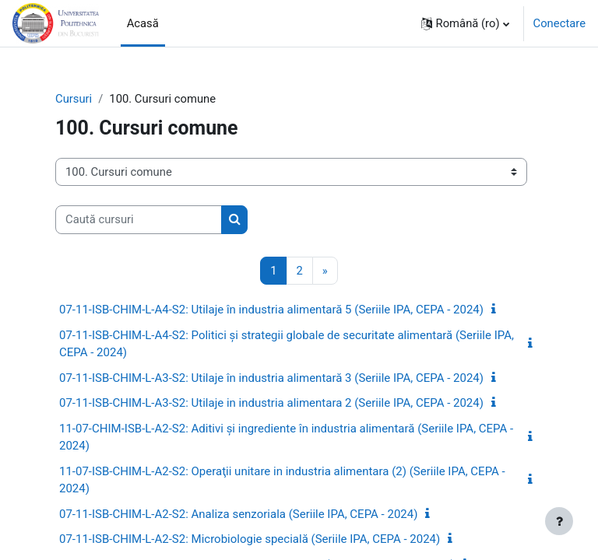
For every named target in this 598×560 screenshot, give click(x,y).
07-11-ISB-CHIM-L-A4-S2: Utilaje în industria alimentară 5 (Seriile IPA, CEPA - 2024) (271, 310)
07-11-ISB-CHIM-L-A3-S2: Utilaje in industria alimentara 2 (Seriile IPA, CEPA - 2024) (271, 403)
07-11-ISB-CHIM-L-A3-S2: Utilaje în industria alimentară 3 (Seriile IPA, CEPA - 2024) (271, 378)
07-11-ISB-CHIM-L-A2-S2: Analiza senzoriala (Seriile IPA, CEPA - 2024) (238, 514)
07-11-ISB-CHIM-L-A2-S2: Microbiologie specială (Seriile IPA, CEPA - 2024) (249, 539)
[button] (465, 23)
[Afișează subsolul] (559, 521)
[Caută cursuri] (138, 219)
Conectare (559, 23)
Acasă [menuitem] (143, 23)
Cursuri (73, 99)
